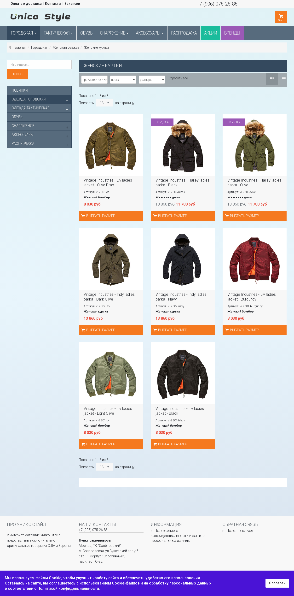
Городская (23, 33)
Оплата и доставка (26, 3)
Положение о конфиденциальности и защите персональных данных (178, 535)
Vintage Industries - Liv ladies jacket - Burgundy (251, 296)
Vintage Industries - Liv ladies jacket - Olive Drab (108, 182)
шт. (281, 16)
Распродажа (184, 33)
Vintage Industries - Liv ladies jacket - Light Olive (108, 411)
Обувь (86, 33)
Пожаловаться (239, 530)
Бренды (232, 33)
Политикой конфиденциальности (68, 588)
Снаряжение (114, 33)
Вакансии (72, 3)
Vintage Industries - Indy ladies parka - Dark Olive (109, 296)
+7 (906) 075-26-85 (217, 4)
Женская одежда (66, 47)
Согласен (277, 583)
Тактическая (58, 33)
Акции (210, 33)
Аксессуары (150, 33)
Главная (20, 47)
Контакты (53, 3)
